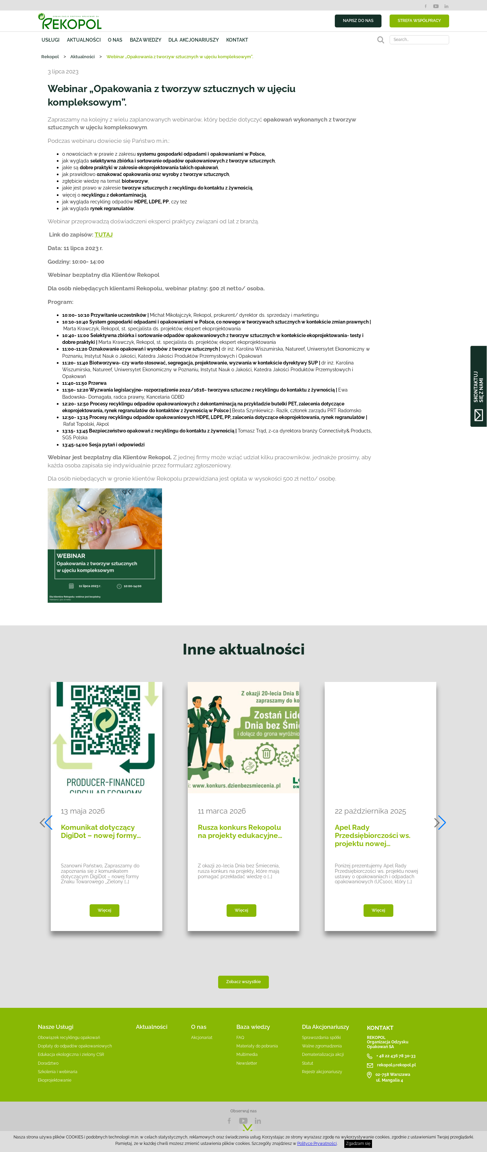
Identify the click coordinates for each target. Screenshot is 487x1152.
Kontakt (237, 40)
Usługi (51, 40)
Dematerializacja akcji (323, 1054)
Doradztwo (48, 1063)
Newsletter (246, 1063)
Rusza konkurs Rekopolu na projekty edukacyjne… (240, 831)
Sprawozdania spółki (321, 1037)
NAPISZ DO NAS (358, 20)
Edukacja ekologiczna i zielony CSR (71, 1054)
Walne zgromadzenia (322, 1046)
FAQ (240, 1037)
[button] (46, 822)
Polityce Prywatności (317, 1143)
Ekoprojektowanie (54, 1080)
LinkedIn (446, 6)
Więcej (104, 910)
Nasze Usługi (55, 1026)
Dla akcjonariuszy (193, 40)
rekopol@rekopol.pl (396, 1065)
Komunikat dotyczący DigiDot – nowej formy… (101, 831)
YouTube (436, 6)
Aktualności (84, 40)
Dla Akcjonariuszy (325, 1026)
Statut (307, 1063)
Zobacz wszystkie (243, 981)
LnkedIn (257, 1121)
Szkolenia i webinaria (57, 1071)
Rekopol (50, 56)
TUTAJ (104, 234)
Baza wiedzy (145, 40)
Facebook (425, 6)
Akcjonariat (201, 1037)
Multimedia (247, 1054)
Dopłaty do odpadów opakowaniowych (75, 1046)
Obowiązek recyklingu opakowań (69, 1037)
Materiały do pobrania (257, 1046)
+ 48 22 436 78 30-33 (396, 1056)
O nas (115, 40)
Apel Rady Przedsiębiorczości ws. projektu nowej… (373, 835)
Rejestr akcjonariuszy (322, 1071)
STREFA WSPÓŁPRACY (419, 20)
